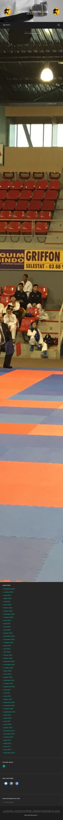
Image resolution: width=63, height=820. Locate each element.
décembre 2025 (9, 589)
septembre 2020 (9, 712)
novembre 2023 (9, 639)
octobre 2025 (8, 592)
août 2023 (7, 646)
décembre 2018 (9, 753)
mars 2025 (7, 605)
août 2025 (7, 595)
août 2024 (7, 620)
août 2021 (7, 690)
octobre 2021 (8, 683)
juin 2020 (7, 721)
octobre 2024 (8, 617)
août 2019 (7, 740)
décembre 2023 (9, 636)
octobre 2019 (8, 737)
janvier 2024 (8, 633)
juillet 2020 (8, 718)
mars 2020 (7, 724)
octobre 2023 (8, 642)
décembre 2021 (9, 680)
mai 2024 (7, 627)
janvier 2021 (8, 699)
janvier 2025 (8, 611)
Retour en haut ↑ (31, 815)
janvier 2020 (8, 728)
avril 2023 (7, 652)
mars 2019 (7, 750)
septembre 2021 (9, 687)
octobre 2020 (8, 709)
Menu (8, 25)
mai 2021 (7, 693)
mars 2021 (7, 696)
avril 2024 (7, 630)
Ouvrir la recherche (58, 25)
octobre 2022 (8, 668)
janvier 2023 (8, 658)
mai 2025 (7, 601)
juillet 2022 (8, 671)
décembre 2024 (9, 614)
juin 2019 (7, 746)
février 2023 (8, 655)
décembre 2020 (9, 702)
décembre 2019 (9, 731)
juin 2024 (7, 623)
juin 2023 (7, 649)
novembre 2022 (9, 664)
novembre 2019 (9, 734)
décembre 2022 (9, 661)
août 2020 (7, 715)
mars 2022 (7, 674)
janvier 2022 (8, 677)
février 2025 (8, 608)
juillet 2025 (8, 598)
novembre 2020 (9, 705)
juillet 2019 (8, 743)
